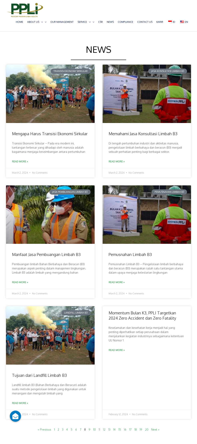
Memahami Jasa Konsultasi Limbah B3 (143, 133)
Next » (155, 429)
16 (125, 429)
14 (114, 429)
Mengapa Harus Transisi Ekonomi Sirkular (50, 133)
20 (146, 429)
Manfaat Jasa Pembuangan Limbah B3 (46, 254)
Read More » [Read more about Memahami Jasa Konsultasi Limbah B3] (117, 161)
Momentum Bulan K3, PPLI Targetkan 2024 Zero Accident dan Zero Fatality (142, 315)
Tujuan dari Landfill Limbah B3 (39, 375)
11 (99, 429)
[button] (15, 416)
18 (135, 429)
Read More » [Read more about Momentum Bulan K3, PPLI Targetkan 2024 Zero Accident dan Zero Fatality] (117, 350)
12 (104, 429)
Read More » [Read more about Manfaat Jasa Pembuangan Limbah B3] (20, 282)
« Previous (44, 429)
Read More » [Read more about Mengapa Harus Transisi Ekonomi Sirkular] (20, 161)
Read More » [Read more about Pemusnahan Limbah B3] (117, 282)
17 (130, 429)
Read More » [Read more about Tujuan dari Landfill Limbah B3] (20, 403)
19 (141, 429)
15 (119, 429)
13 (109, 429)
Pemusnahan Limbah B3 (130, 254)
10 (94, 429)
